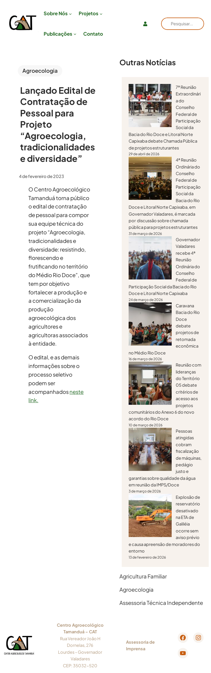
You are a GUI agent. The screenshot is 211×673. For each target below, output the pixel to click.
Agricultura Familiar (143, 576)
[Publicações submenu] (74, 33)
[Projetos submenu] (101, 13)
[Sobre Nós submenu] (70, 13)
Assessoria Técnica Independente (161, 602)
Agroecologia (40, 70)
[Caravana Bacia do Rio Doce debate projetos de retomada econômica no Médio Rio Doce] (150, 324)
